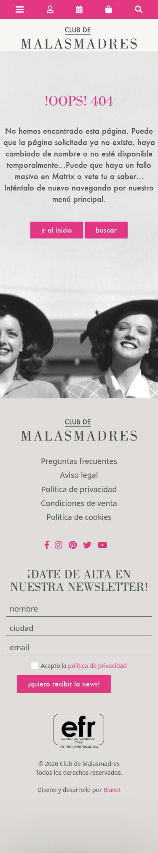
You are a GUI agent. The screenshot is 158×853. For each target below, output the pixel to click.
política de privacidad (97, 666)
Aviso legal (79, 475)
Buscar (106, 229)
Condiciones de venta (79, 503)
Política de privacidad (79, 489)
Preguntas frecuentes (79, 461)
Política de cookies (79, 517)
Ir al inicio (56, 229)
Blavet (112, 790)
